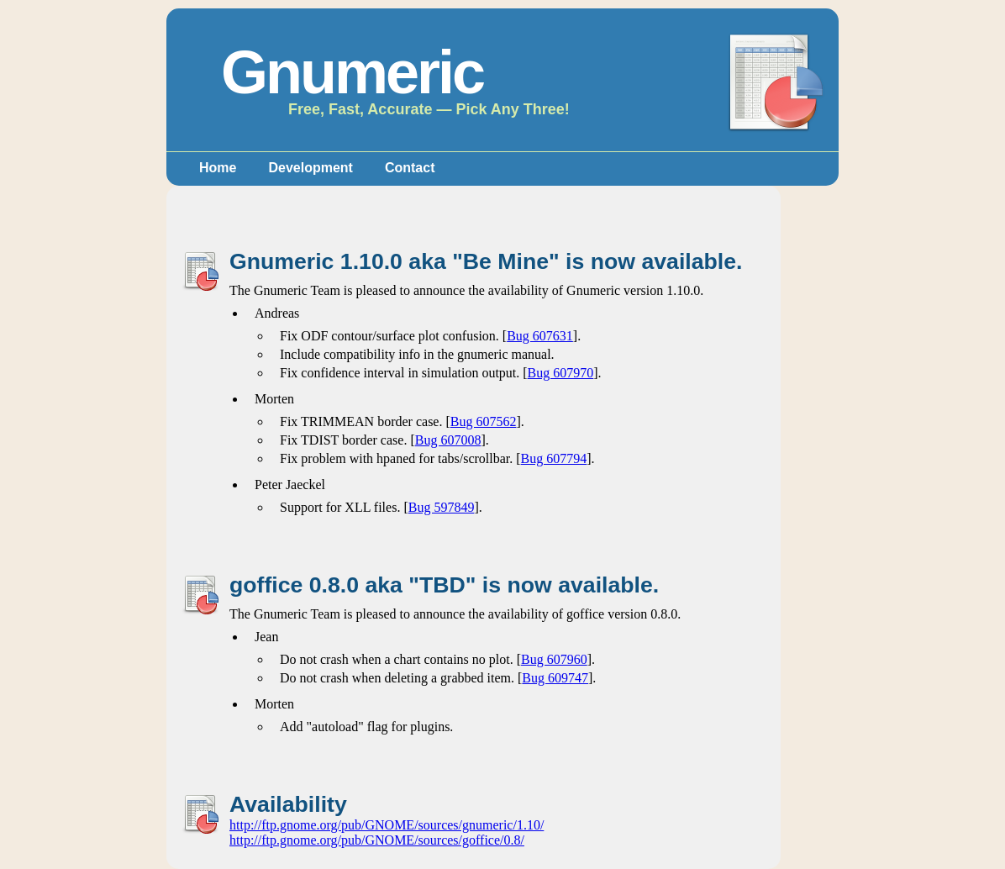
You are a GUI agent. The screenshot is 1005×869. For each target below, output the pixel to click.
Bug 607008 (448, 440)
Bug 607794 (554, 458)
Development (310, 168)
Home (217, 168)
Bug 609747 (555, 678)
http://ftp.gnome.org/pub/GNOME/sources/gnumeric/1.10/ (386, 825)
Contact (410, 168)
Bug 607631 (540, 336)
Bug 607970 (561, 373)
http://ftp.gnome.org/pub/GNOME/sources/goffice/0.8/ (376, 840)
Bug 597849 (441, 507)
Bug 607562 (483, 421)
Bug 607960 (554, 659)
